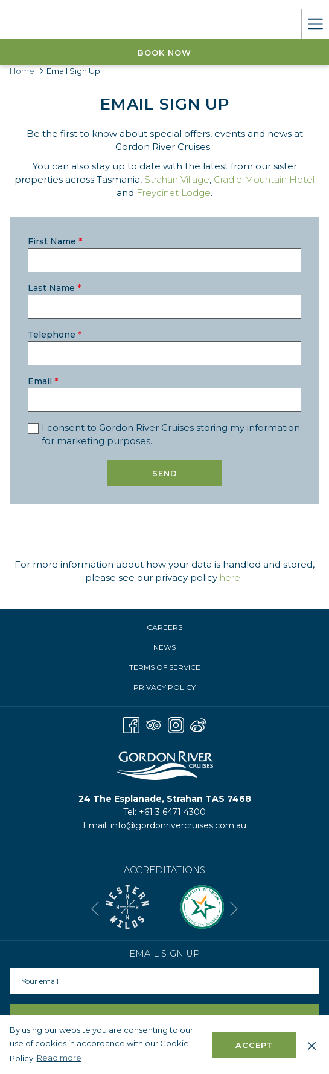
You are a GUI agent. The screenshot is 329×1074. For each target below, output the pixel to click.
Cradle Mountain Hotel (264, 179)
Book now (164, 52)
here (230, 577)
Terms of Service (164, 667)
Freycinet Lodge (173, 192)
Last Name (54, 288)
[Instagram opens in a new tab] (176, 724)
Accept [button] (254, 1045)
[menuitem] (164, 627)
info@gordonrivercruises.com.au (178, 825)
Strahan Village (176, 179)
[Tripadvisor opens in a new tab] (153, 724)
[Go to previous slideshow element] (95, 909)
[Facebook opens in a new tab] (131, 724)
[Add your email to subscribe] (164, 981)
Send (164, 473)
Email (43, 381)
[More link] (315, 24)
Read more (60, 1058)
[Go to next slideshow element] (233, 909)
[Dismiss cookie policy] (311, 1044)
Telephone (54, 334)
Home (22, 71)
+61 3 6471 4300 (172, 812)
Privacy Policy (164, 687)
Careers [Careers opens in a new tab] (177, 628)
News (164, 647)
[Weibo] (198, 724)
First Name (55, 241)
